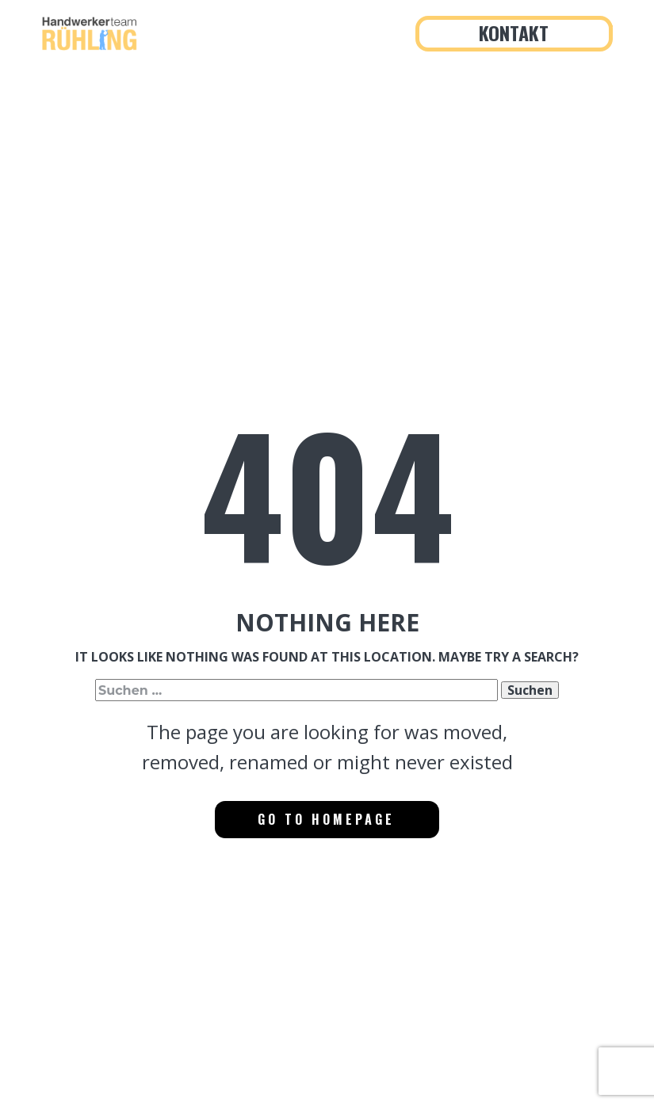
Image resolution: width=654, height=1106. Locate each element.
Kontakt (514, 32)
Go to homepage (326, 819)
